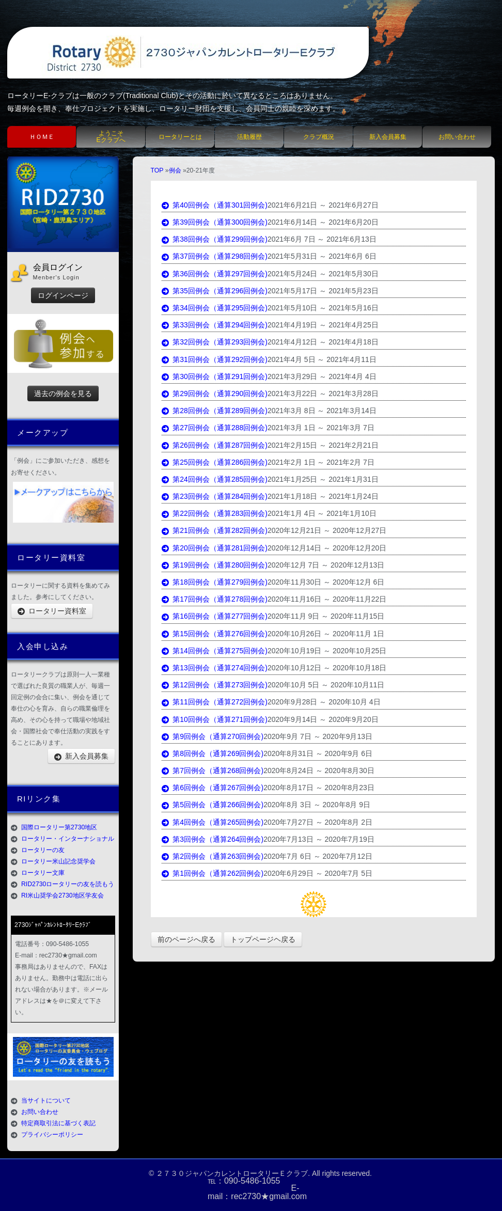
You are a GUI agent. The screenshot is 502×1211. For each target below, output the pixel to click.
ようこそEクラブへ (110, 137)
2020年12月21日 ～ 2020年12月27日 (327, 530)
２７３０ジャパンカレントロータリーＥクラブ (232, 1173)
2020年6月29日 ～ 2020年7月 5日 (317, 873)
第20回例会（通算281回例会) (215, 548)
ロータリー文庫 (43, 872)
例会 (175, 170)
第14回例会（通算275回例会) (215, 651)
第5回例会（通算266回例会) (213, 804)
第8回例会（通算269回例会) (213, 753)
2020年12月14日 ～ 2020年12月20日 (327, 548)
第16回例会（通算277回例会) (215, 616)
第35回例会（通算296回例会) (215, 291)
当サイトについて (46, 1100)
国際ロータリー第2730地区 (59, 827)
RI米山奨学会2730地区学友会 (62, 895)
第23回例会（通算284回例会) (215, 496)
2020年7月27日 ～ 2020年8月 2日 (317, 822)
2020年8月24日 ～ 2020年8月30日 (318, 770)
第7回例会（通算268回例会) (213, 770)
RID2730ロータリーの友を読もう (67, 884)
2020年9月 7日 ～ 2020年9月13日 (317, 736)
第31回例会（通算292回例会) (215, 359)
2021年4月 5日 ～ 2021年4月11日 (322, 359)
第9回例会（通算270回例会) (213, 736)
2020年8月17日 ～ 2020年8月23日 (318, 787)
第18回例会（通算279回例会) (215, 582)
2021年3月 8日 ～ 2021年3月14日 (322, 410)
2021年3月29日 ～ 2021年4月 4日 (322, 376)
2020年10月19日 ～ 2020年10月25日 (327, 651)
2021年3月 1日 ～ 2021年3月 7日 (321, 427)
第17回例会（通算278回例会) (215, 599)
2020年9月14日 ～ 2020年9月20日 (323, 719)
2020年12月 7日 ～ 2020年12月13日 (326, 565)
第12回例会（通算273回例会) (215, 685)
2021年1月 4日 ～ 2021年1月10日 (322, 513)
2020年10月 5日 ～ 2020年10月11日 (326, 685)
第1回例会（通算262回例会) (213, 873)
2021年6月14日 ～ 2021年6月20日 (323, 222)
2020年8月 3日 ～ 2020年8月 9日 (316, 804)
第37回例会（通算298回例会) (215, 256)
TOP (157, 170)
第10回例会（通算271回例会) (215, 719)
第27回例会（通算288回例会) (215, 427)
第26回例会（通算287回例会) (215, 445)
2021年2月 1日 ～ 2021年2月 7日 (321, 462)
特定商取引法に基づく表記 (58, 1123)
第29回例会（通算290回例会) (215, 393)
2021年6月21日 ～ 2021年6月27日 (323, 205)
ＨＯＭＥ (41, 136)
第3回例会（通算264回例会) (213, 839)
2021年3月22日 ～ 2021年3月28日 (323, 393)
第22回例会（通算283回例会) (215, 513)
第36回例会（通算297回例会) (215, 274)
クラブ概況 (318, 136)
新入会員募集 (387, 136)
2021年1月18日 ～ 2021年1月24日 (323, 496)
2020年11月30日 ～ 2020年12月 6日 (326, 582)
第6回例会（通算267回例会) (213, 787)
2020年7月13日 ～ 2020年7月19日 (318, 839)
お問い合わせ (457, 136)
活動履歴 (249, 136)
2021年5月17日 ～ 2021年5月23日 (323, 291)
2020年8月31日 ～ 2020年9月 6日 (317, 753)
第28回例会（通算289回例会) (215, 410)
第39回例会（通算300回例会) (215, 222)
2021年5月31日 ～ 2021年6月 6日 (322, 256)
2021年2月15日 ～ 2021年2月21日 (323, 445)
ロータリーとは (180, 136)
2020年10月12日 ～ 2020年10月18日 (327, 668)
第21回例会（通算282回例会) (215, 530)
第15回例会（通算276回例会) (215, 634)
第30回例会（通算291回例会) (215, 376)
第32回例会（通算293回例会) (215, 342)
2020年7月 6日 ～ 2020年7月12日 (317, 856)
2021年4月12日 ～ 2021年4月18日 (323, 342)
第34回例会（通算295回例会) (215, 308)
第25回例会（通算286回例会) (215, 462)
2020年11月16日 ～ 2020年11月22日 (327, 599)
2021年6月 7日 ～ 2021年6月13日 (322, 239)
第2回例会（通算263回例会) (213, 856)
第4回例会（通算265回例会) (213, 822)
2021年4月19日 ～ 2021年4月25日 (323, 325)
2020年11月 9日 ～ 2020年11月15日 (326, 616)
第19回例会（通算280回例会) (215, 565)
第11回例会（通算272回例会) (215, 702)
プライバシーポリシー (52, 1134)
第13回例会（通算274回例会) (215, 668)
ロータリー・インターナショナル (67, 838)
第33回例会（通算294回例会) (215, 325)
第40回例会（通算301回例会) (215, 205)
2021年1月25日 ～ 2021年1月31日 (323, 479)
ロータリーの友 (43, 850)
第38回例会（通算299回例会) (215, 239)
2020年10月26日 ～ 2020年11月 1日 (326, 634)
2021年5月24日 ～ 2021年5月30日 (323, 274)
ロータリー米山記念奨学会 (58, 861)
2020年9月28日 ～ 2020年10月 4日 (324, 702)
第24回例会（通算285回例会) (215, 479)
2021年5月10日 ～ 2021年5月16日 (323, 308)
